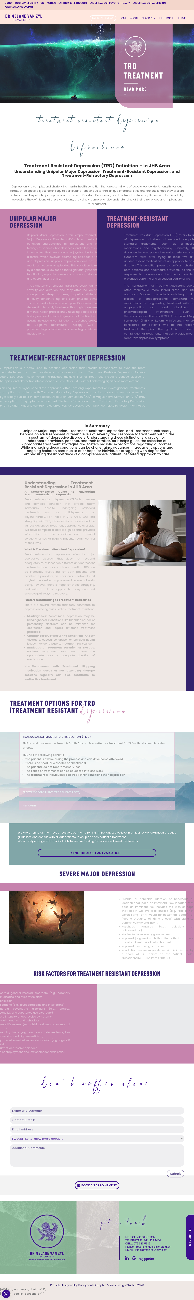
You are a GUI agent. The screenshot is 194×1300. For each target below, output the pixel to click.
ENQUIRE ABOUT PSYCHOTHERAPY (110, 3)
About (134, 18)
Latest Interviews (103, 18)
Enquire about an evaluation (96, 853)
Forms (182, 18)
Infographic (166, 18)
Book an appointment (99, 1185)
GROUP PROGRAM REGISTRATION (24, 3)
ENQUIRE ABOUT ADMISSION (149, 3)
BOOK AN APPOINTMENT (19, 7)
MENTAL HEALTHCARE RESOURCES (67, 3)
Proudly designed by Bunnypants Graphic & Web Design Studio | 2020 (97, 1285)
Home (123, 18)
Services (147, 18)
